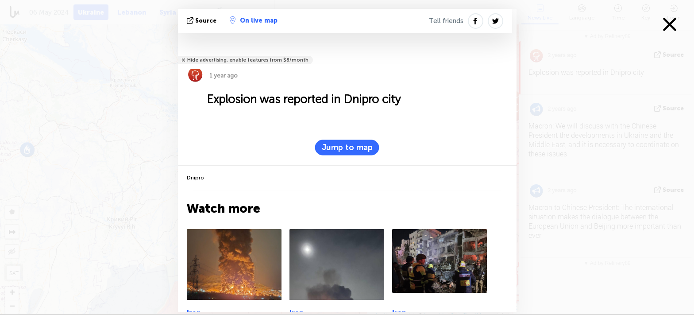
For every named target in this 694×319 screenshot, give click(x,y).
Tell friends (446, 21)
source (202, 20)
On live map (254, 20)
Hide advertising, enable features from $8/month (247, 60)
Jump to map (347, 147)
